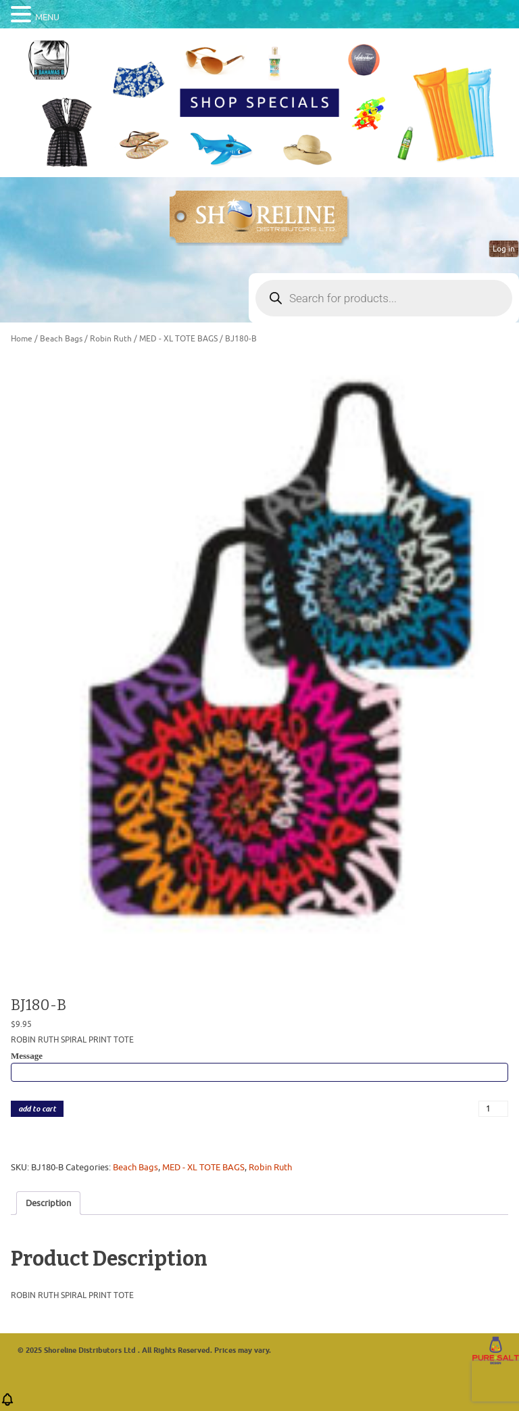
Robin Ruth (111, 338)
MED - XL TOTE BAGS (178, 338)
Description (48, 1203)
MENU (47, 17)
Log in (504, 248)
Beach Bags (61, 338)
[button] (7, 1404)
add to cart (37, 1109)
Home (21, 338)
